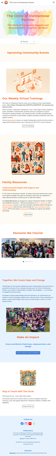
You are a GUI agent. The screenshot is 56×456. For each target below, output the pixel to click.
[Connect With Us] (28, 406)
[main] (28, 18)
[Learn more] (28, 214)
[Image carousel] (28, 250)
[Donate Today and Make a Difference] (28, 352)
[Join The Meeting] (28, 126)
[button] (2, 2)
